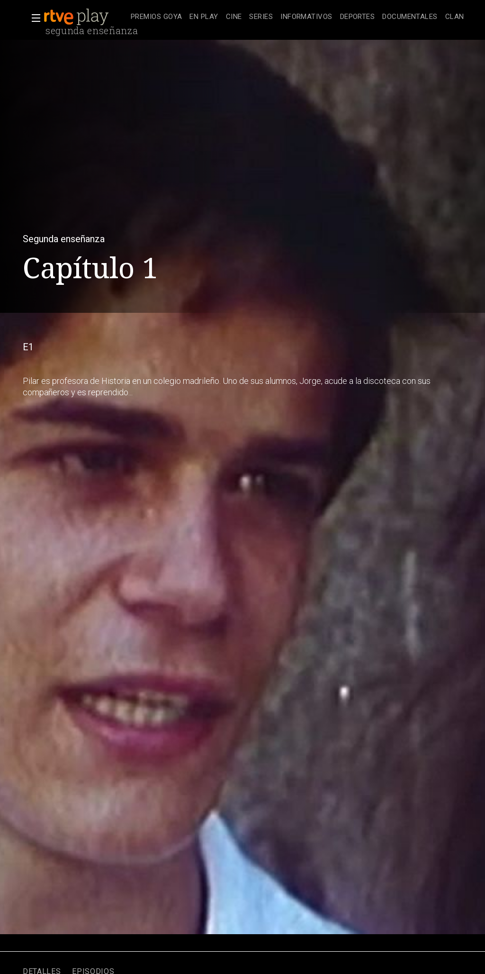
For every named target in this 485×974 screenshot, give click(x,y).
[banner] (85, 17)
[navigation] (297, 17)
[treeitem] (156, 17)
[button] (33, 18)
